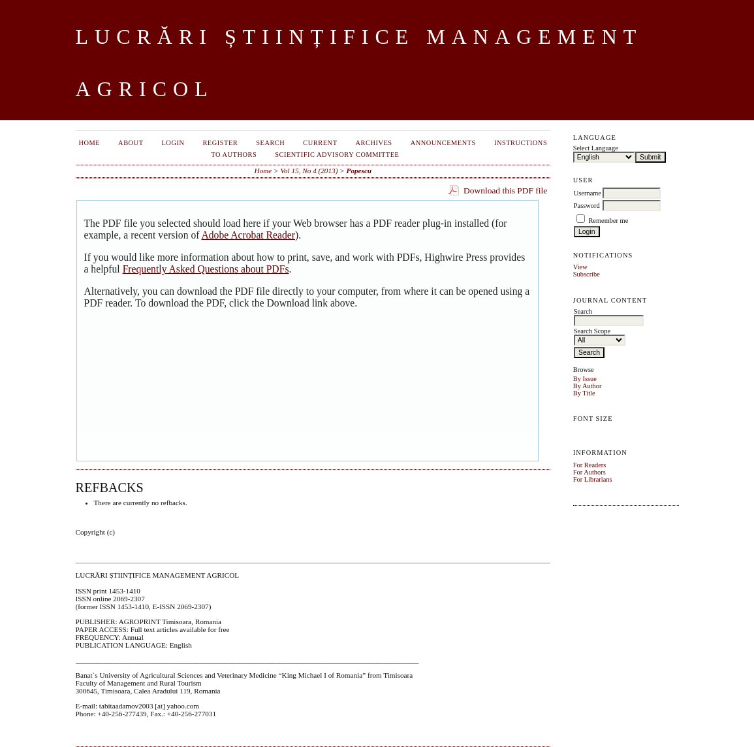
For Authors (589, 472)
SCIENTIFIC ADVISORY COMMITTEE (337, 154)
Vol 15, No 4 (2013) (309, 170)
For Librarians (592, 479)
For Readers (589, 465)
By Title (584, 393)
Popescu (359, 170)
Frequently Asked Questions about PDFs (206, 268)
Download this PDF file (505, 190)
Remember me (608, 220)
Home (89, 142)
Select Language (595, 148)
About (130, 142)
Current (320, 142)
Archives (374, 142)
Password (587, 205)
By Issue (585, 378)
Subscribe (586, 274)
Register (220, 142)
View (580, 267)
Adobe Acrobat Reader (247, 235)
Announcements (443, 142)
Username (587, 193)
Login (173, 142)
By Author (587, 386)
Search (270, 142)
